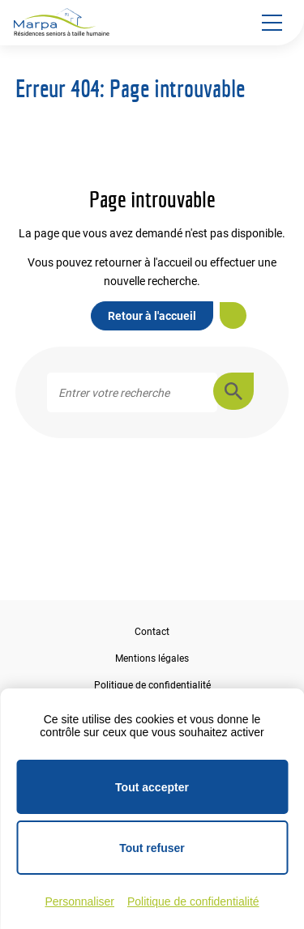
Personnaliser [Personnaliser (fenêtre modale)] (79, 901)
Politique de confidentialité (152, 685)
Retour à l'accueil (152, 315)
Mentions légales (152, 658)
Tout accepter (152, 787)
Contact (152, 631)
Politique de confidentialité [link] (193, 901)
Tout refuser (152, 848)
